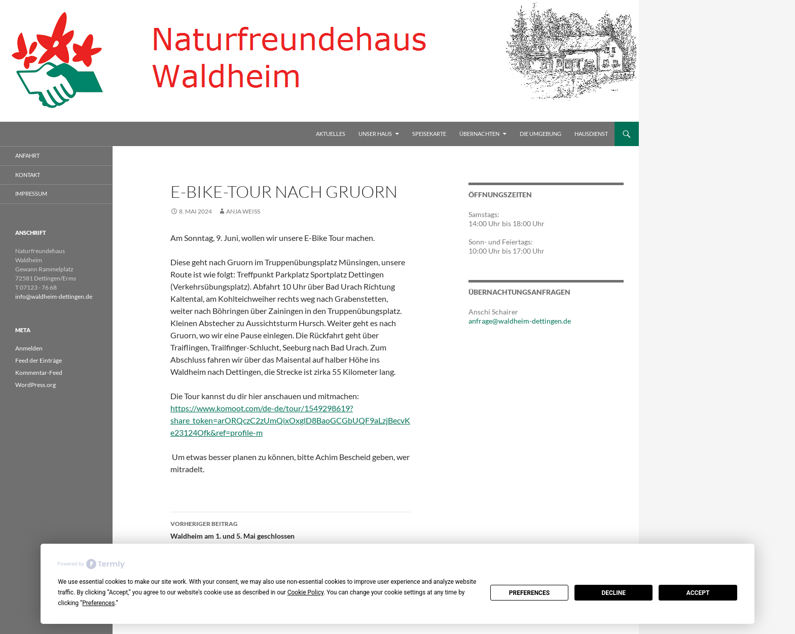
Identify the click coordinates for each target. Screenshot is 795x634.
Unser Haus (375, 133)
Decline (613, 592)
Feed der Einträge (38, 360)
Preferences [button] (98, 603)
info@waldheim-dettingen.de (53, 296)
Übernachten (479, 133)
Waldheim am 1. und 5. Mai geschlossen (290, 529)
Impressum (31, 193)
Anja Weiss (243, 211)
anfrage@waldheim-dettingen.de (519, 320)
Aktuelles (330, 133)
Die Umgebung (540, 133)
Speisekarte (429, 133)
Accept (698, 592)
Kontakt (27, 174)
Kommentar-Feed (38, 372)
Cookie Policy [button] (305, 592)
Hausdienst (591, 133)
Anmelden (29, 348)
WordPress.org (35, 385)
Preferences (529, 592)
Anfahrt (27, 155)
